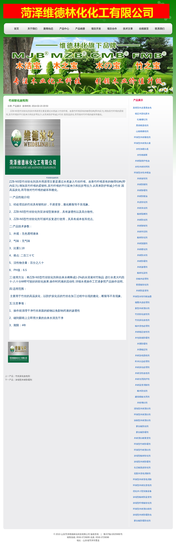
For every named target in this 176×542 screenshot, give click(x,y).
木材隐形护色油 (142, 161)
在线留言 (144, 28)
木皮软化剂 (142, 202)
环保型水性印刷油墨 (142, 296)
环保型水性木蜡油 (142, 172)
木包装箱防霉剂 (142, 338)
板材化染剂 (142, 273)
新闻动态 (48, 28)
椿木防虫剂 (142, 391)
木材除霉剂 (142, 190)
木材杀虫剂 (142, 208)
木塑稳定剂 (142, 349)
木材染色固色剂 (142, 355)
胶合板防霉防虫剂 (142, 520)
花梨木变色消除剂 (142, 473)
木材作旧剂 (142, 231)
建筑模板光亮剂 (142, 397)
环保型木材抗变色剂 (142, 485)
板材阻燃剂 (142, 214)
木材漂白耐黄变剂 (142, 438)
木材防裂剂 (142, 184)
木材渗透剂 (142, 267)
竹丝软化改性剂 (142, 314)
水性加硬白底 (142, 149)
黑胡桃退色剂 (142, 125)
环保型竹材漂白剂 (142, 450)
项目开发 (96, 28)
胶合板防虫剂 (142, 426)
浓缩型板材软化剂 (142, 456)
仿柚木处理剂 (142, 279)
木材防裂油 (142, 196)
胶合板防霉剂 (142, 432)
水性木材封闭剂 (142, 167)
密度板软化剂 (142, 284)
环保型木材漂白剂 (142, 414)
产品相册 (80, 28)
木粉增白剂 (142, 402)
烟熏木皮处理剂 (142, 302)
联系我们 (160, 28)
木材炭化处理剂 (142, 367)
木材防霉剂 (142, 261)
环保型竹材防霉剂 (142, 444)
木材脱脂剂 (142, 243)
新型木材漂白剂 (142, 308)
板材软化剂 (142, 237)
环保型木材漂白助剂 (142, 509)
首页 (16, 28)
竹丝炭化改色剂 (22, 376)
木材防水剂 (142, 255)
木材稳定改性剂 (142, 332)
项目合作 (112, 28)
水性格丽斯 (142, 155)
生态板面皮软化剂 (142, 467)
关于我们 (32, 28)
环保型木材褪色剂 (142, 137)
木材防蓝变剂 (142, 290)
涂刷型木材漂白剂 (142, 420)
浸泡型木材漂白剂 (142, 408)
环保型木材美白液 (142, 143)
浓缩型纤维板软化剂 (142, 503)
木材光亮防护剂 (142, 379)
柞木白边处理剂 (142, 361)
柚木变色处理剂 (142, 326)
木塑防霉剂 (142, 343)
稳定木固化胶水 (142, 113)
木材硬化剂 (142, 249)
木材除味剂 (142, 226)
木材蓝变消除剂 (142, 385)
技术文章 (128, 28)
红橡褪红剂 (142, 119)
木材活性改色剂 (142, 373)
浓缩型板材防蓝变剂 (142, 497)
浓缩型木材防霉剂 (23, 380)
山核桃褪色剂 (142, 131)
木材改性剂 (142, 178)
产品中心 (64, 28)
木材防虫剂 (142, 220)
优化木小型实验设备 (142, 491)
